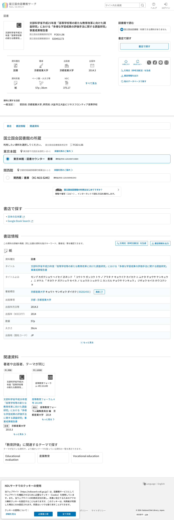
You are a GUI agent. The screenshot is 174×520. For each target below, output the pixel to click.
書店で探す (144, 46)
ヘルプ (154, 5)
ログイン (166, 5)
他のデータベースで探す (133, 81)
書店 (9, 126)
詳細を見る (11, 513)
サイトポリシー (98, 510)
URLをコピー (137, 62)
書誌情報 (20, 126)
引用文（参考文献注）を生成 (135, 70)
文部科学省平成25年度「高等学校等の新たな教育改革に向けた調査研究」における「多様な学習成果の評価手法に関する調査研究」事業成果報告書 (99, 268)
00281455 (84, 291)
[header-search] (125, 5)
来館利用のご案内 (64, 151)
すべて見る (91, 83)
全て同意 (66, 513)
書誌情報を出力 (129, 75)
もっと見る (20, 434)
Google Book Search (20, 221)
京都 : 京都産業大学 (41, 299)
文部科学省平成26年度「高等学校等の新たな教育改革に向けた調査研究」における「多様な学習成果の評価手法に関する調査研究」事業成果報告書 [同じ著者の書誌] (15, 410)
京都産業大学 (38, 291)
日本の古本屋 (16, 216)
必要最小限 (43, 513)
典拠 (99, 291)
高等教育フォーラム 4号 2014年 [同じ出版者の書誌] (43, 401)
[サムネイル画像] (15, 384)
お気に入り (126, 62)
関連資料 (34, 126)
